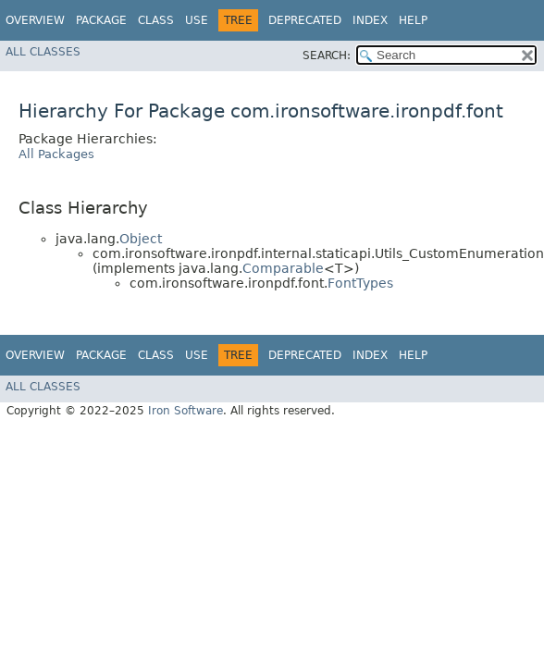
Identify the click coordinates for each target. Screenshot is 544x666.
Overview (35, 20)
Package (101, 20)
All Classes (43, 51)
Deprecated (304, 20)
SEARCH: (327, 55)
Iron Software (185, 410)
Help (413, 20)
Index (370, 20)
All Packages (56, 154)
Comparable (283, 268)
